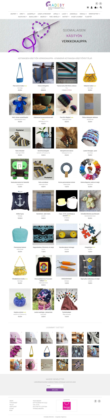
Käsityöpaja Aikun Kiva (43, 121)
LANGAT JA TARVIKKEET (44, 14)
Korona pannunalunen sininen (66, 182)
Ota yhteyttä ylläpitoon (40, 406)
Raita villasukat (20, 151)
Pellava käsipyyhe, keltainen (90, 117)
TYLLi (67, 88)
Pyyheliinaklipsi (66, 312)
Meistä (11, 401)
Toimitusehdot (37, 401)
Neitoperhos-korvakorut (66, 151)
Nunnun (43, 249)
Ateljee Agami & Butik (66, 119)
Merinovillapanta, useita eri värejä (90, 182)
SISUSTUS (43, 16)
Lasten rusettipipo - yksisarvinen (43, 312)
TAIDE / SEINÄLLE (54, 16)
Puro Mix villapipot (65, 117)
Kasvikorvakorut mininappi (66, 247)
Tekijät (11, 404)
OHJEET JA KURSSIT (77, 16)
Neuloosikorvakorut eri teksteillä (20, 182)
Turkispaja (20, 216)
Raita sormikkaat (43, 182)
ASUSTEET (13, 14)
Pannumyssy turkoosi (20, 247)
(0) (96, 7)
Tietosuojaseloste (38, 408)
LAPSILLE (55, 14)
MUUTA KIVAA (22, 16)
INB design (66, 249)
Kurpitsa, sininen (18, 312)
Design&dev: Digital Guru (60, 417)
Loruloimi (43, 88)
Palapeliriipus (88, 247)
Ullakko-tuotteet (66, 184)
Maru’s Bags (19, 88)
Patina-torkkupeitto (43, 86)
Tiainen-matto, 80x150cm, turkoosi (66, 86)
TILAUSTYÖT (88, 16)
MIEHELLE (82, 14)
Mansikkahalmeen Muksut (20, 119)
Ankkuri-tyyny (20, 214)
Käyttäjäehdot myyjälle (40, 402)
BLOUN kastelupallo (43, 151)
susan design (90, 152)
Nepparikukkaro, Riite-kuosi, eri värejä (43, 247)
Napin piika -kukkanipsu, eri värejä (90, 279)
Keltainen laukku (88, 86)
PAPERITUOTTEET (94, 14)
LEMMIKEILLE (73, 14)
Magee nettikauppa (67, 314)
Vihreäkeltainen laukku (18, 279)
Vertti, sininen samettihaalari (20, 117)
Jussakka (90, 281)
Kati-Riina (90, 249)
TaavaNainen (90, 184)
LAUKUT (64, 14)
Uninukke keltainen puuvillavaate (90, 214)
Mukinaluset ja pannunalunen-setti (43, 117)
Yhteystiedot (13, 402)
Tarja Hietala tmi (20, 184)
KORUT (22, 14)
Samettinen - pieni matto (43, 214)
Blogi (11, 410)
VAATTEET (65, 16)
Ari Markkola (66, 217)
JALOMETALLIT (31, 14)
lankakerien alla (90, 119)
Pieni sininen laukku (18, 86)
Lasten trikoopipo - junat (90, 151)
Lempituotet (13, 406)
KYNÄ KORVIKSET (67, 279)
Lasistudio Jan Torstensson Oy (43, 152)
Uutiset (11, 408)
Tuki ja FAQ (36, 404)
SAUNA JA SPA (33, 16)
